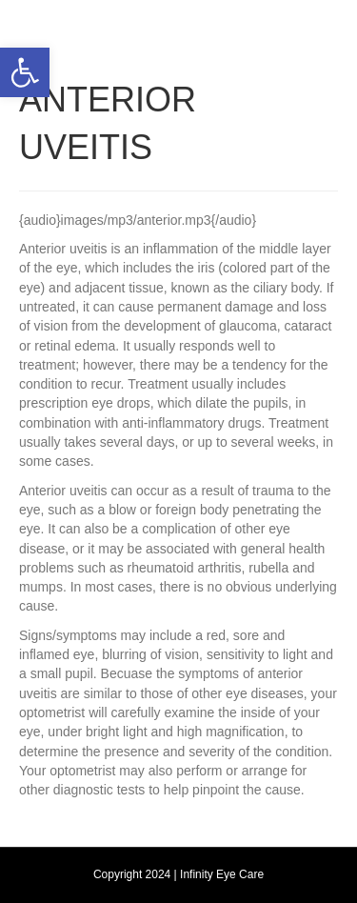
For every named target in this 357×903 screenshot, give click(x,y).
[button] (25, 72)
